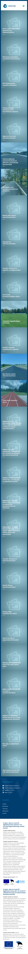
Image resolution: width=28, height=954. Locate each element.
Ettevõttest (5, 806)
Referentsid (5, 811)
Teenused (4, 808)
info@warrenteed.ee (14, 785)
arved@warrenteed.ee (14, 788)
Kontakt (4, 813)
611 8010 (11, 790)
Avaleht (4, 804)
